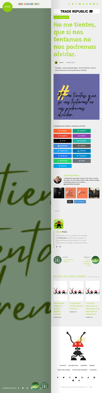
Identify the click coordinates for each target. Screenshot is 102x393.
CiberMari (83, 365)
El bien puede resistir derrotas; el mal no (76, 306)
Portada (58, 68)
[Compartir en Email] (82, 161)
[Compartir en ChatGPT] (82, 131)
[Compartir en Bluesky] (63, 166)
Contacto (62, 365)
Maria (61, 62)
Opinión (92, 365)
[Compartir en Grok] (63, 141)
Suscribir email (73, 365)
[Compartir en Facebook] (63, 156)
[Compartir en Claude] (63, 131)
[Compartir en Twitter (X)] (63, 151)
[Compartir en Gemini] (82, 136)
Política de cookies (63, 370)
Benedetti (58, 211)
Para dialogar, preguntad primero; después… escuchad (59, 308)
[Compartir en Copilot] (82, 146)
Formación (93, 370)
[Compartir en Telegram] (82, 156)
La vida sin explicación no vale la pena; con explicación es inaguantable (92, 308)
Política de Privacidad (79, 370)
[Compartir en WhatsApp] (63, 161)
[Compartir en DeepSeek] (63, 146)
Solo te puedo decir (61, 17)
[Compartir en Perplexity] (82, 141)
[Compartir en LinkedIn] (82, 151)
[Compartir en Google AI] (63, 136)
